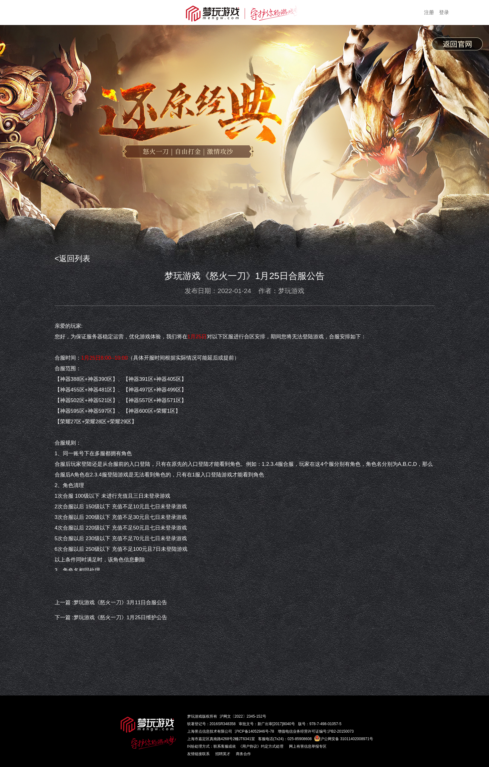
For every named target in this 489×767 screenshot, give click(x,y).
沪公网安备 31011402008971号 (343, 739)
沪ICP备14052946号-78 (254, 731)
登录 (444, 12)
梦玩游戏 (194, 716)
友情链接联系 (198, 754)
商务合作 (243, 754)
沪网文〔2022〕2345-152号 (243, 716)
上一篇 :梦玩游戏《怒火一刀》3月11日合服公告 (111, 602)
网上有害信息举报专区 (308, 746)
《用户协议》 (249, 746)
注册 (429, 12)
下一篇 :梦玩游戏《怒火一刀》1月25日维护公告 (111, 617)
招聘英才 (222, 754)
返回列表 (74, 258)
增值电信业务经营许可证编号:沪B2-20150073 (316, 731)
